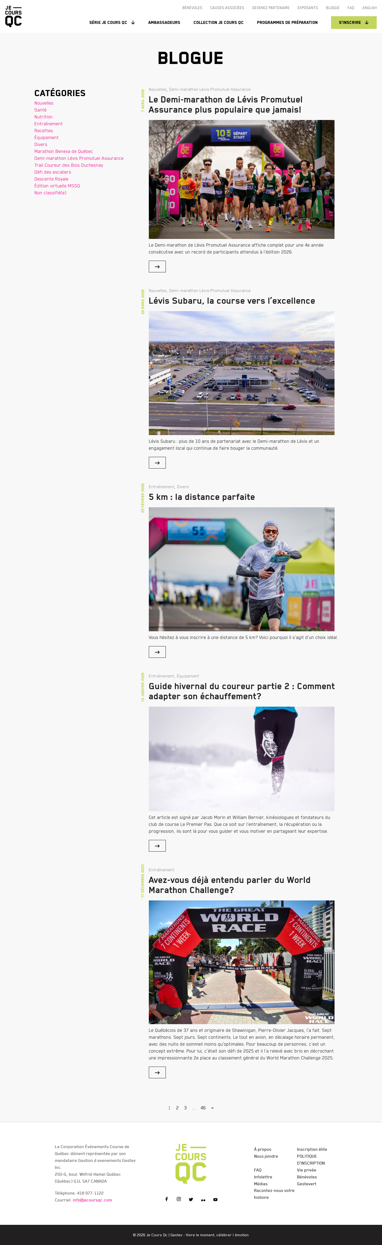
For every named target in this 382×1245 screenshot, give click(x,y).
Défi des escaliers (52, 172)
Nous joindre (266, 1156)
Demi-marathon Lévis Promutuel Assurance (79, 158)
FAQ (258, 1169)
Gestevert (306, 1183)
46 (203, 1107)
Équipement (46, 137)
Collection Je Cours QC (219, 22)
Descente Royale (51, 179)
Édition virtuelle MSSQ (57, 185)
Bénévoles (307, 1176)
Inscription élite (312, 1149)
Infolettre (263, 1176)
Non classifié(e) (50, 192)
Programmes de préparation (287, 22)
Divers (40, 144)
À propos (262, 1149)
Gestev (177, 1235)
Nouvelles (44, 103)
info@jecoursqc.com (92, 1199)
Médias (261, 1183)
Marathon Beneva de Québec (63, 151)
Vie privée (306, 1169)
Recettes (43, 130)
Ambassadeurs (164, 22)
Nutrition (43, 116)
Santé (40, 110)
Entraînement (48, 123)
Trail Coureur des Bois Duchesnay (68, 165)
